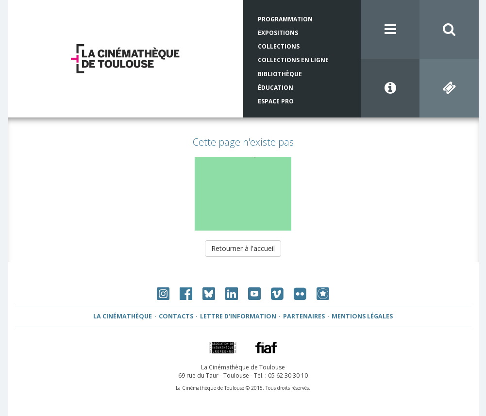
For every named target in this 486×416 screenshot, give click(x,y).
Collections (279, 46)
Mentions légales (362, 316)
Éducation (275, 87)
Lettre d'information (238, 316)
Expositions (278, 33)
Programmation (285, 19)
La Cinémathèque (122, 316)
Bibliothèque (280, 74)
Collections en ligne (293, 60)
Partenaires (304, 316)
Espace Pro (276, 101)
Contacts (176, 316)
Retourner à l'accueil (243, 248)
